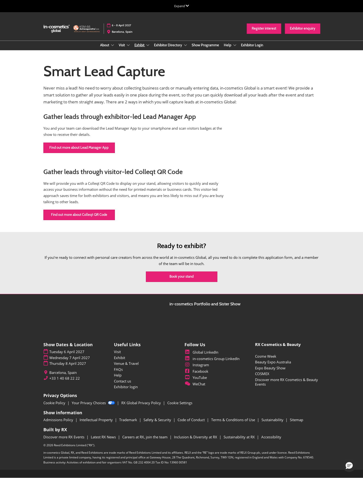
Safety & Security (157, 419)
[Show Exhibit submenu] (147, 45)
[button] (264, 28)
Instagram (196, 364)
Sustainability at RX (240, 437)
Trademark (128, 419)
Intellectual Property (97, 419)
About (105, 45)
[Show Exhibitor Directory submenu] (185, 45)
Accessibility (271, 437)
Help (228, 45)
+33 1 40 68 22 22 (64, 378)
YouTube (195, 377)
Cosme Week (265, 356)
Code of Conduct (192, 419)
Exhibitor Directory (168, 45)
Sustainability (272, 419)
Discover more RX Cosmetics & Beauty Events (286, 382)
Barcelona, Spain (122, 31)
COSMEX (262, 373)
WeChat (194, 384)
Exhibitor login (126, 386)
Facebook (196, 371)
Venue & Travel (126, 363)
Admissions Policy (58, 419)
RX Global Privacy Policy (141, 402)
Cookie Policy (54, 402)
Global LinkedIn (201, 352)
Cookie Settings (179, 402)
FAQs (118, 369)
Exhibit (139, 45)
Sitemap (296, 419)
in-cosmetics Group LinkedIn (212, 358)
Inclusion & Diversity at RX (196, 437)
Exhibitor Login (252, 45)
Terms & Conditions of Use (233, 419)
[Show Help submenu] (234, 45)
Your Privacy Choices (94, 402)
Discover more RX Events (64, 437)
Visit (122, 45)
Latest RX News (104, 437)
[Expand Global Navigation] (181, 6)
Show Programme (205, 45)
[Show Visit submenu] (128, 45)
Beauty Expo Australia (273, 362)
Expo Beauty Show (270, 368)
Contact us (122, 381)
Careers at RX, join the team (145, 437)
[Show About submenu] (112, 45)
